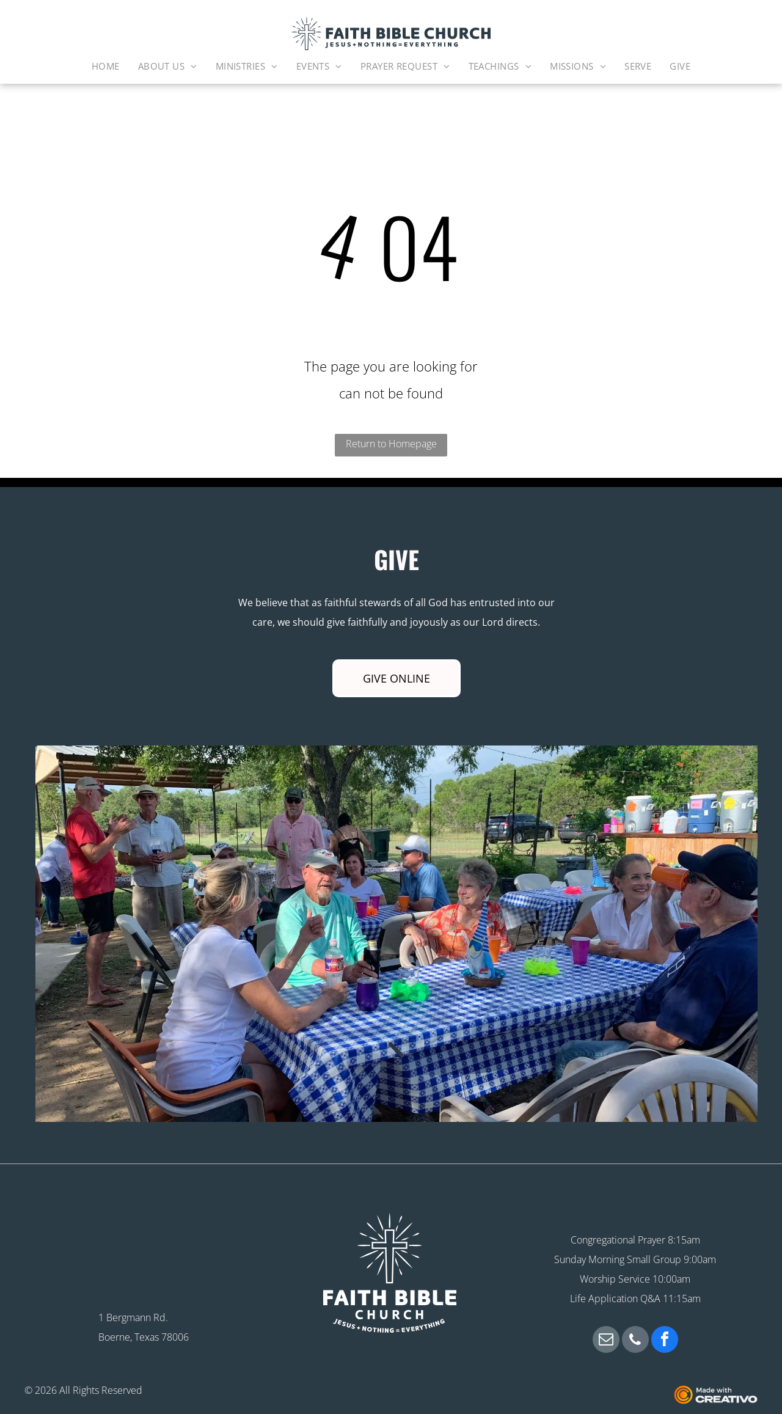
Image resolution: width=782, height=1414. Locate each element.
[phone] (635, 1341)
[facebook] (664, 1341)
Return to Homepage (391, 443)
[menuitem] (105, 66)
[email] (606, 1341)
